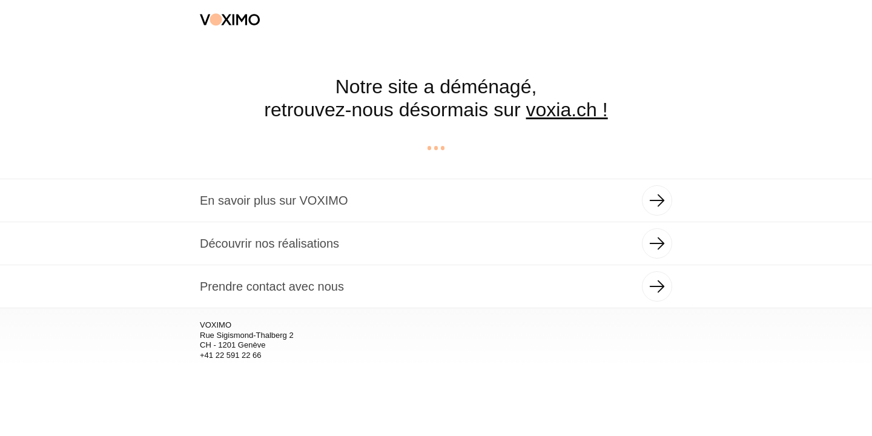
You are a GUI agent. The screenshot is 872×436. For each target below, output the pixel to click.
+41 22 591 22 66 (231, 355)
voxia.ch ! (567, 110)
